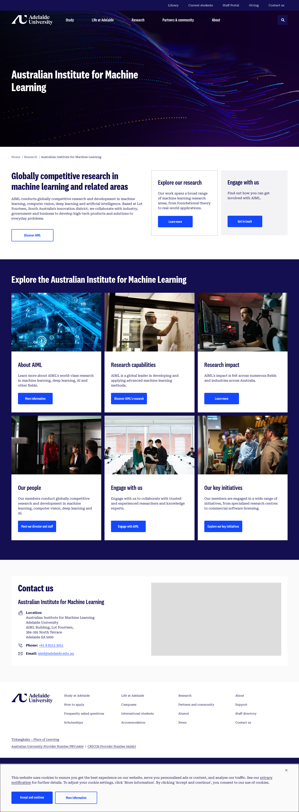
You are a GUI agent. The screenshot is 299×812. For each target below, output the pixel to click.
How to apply (74, 704)
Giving (254, 5)
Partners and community (196, 704)
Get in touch (245, 221)
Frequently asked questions (84, 713)
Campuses (128, 704)
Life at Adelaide (132, 695)
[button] (286, 770)
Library (173, 5)
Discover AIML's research (129, 398)
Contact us (276, 5)
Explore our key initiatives (223, 526)
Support (241, 704)
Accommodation (133, 722)
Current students (200, 5)
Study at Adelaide (77, 695)
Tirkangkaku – (35, 739)
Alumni (183, 713)
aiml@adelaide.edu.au (56, 653)
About (239, 695)
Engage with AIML (128, 526)
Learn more (175, 221)
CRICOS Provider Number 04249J (112, 746)
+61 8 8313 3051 (51, 645)
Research (184, 695)
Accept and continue (32, 797)
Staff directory (246, 713)
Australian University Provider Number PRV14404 (47, 746)
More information (35, 398)
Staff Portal (231, 5)
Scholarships (73, 722)
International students (137, 713)
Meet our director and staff (37, 526)
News (182, 722)
